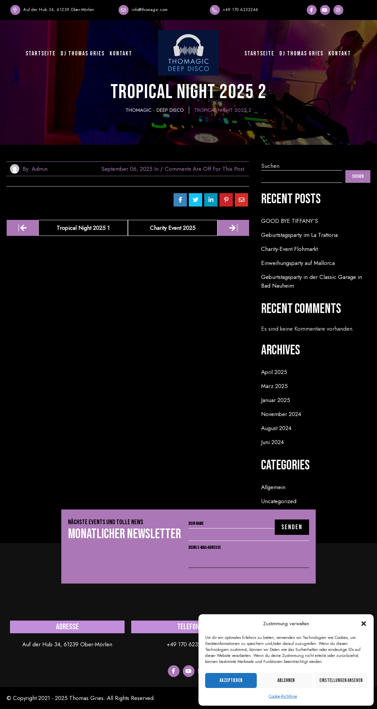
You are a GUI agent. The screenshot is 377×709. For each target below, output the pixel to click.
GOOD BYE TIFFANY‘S (289, 221)
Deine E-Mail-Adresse (248, 554)
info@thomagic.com (150, 10)
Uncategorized (278, 501)
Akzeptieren (230, 680)
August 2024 (276, 428)
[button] (363, 623)
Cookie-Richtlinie (283, 696)
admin (40, 169)
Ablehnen (286, 680)
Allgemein (273, 487)
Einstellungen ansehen (341, 680)
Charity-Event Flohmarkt (289, 249)
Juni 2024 (272, 442)
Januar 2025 (275, 400)
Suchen (270, 166)
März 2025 (274, 386)
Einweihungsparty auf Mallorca (298, 263)
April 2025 (274, 372)
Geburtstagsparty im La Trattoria (299, 235)
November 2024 (281, 414)
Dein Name (248, 529)
